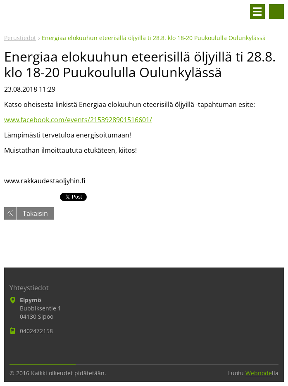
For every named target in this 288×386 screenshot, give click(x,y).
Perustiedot (20, 38)
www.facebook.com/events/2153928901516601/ (78, 119)
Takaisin (35, 213)
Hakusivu (276, 11)
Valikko (257, 11)
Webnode (258, 373)
